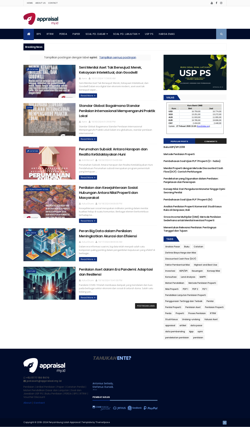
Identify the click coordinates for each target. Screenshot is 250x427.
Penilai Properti (173, 307)
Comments (210, 141)
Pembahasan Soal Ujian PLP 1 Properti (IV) (188, 199)
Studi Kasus (171, 319)
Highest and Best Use (205, 264)
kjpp (191, 331)
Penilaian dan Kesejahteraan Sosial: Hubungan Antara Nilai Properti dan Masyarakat (108, 192)
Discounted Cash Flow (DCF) (180, 258)
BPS (39, 34)
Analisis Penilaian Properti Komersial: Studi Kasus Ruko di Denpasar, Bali (193, 208)
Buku (186, 246)
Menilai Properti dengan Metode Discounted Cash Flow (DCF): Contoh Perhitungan (193, 169)
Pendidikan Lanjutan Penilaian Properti (185, 295)
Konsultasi (171, 276)
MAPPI (203, 276)
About (27, 402)
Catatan (33, 69)
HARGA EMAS (167, 34)
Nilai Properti (171, 289)
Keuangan (197, 270)
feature (31, 271)
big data (31, 232)
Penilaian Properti (214, 307)
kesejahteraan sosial (38, 189)
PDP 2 (195, 289)
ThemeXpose (102, 422)
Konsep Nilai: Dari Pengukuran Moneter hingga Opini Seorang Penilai (194, 190)
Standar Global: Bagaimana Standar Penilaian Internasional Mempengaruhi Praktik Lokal (117, 110)
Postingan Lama (146, 305)
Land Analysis (188, 276)
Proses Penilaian (197, 313)
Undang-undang (191, 319)
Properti (180, 313)
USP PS (149, 34)
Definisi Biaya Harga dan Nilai (180, 252)
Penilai (210, 301)
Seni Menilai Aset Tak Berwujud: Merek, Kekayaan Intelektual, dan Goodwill (110, 70)
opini (29, 107)
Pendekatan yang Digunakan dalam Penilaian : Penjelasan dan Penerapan (191, 180)
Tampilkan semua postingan (117, 57)
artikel (183, 325)
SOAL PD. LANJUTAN (125, 34)
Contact (53, 3)
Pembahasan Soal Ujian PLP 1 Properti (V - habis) (192, 161)
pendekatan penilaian (177, 337)
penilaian (198, 337)
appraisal (170, 325)
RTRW (50, 34)
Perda (168, 313)
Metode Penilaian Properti (179, 154)
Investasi (170, 270)
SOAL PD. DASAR (96, 34)
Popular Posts (179, 141)
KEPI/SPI (184, 270)
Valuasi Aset (211, 319)
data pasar (196, 325)
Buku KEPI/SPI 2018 (174, 147)
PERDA (63, 34)
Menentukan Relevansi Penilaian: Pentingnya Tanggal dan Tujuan (190, 229)
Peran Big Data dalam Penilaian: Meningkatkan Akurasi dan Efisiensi (108, 233)
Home (30, 3)
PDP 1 (185, 289)
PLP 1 (204, 289)
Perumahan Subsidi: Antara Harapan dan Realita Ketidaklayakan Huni (113, 152)
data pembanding (175, 331)
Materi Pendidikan (174, 282)
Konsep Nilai (213, 270)
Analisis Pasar (172, 246)
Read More (87, 95)
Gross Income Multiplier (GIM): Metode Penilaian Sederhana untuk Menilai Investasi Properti (192, 218)
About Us (40, 3)
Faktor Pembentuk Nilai (177, 264)
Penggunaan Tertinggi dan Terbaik (183, 301)
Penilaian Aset (193, 307)
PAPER (76, 34)
